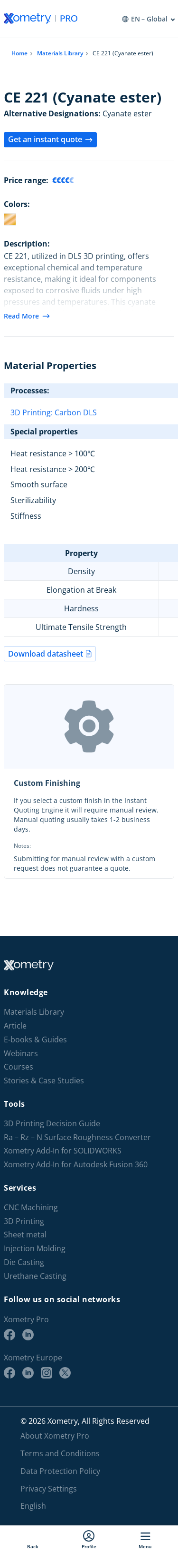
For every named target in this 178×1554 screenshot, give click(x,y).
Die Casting (24, 1262)
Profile (89, 1539)
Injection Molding (35, 1249)
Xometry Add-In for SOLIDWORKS (63, 1151)
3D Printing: (32, 412)
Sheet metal (25, 1235)
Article (15, 1026)
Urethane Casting (35, 1276)
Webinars (21, 1054)
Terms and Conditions (60, 1453)
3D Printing (24, 1221)
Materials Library (60, 53)
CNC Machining (31, 1208)
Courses (18, 1067)
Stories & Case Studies (44, 1081)
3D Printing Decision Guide (52, 1124)
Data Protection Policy (60, 1471)
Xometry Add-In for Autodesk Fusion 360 (76, 1165)
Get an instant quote (50, 139)
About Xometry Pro (54, 1436)
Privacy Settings (48, 1488)
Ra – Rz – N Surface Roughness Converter (77, 1137)
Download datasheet (50, 653)
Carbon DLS (76, 412)
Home (19, 53)
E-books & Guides (35, 1040)
